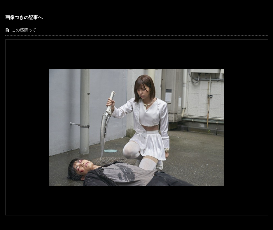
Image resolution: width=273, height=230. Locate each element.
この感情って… (26, 30)
